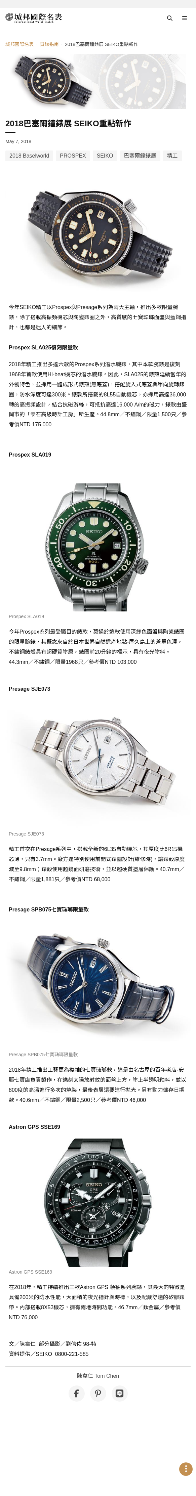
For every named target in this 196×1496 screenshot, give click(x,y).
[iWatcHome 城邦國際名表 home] (33, 18)
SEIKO (105, 156)
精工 (172, 156)
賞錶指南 (49, 44)
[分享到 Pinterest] (98, 1393)
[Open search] (170, 18)
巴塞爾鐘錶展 (140, 156)
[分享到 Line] (120, 1393)
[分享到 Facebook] (77, 1393)
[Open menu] (185, 18)
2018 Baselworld (29, 156)
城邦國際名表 (19, 44)
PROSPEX (73, 156)
